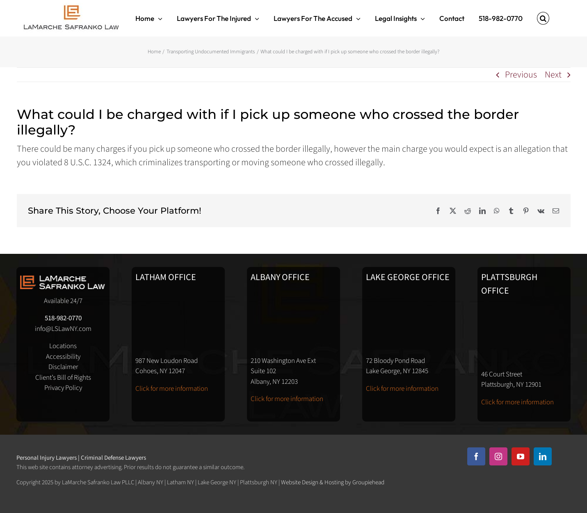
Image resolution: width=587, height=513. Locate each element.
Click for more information (171, 389)
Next (553, 74)
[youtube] (521, 456)
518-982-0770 (63, 318)
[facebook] (476, 456)
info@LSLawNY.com (63, 329)
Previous (521, 74)
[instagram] (498, 456)
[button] (543, 18)
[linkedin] (543, 456)
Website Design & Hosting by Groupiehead (332, 482)
